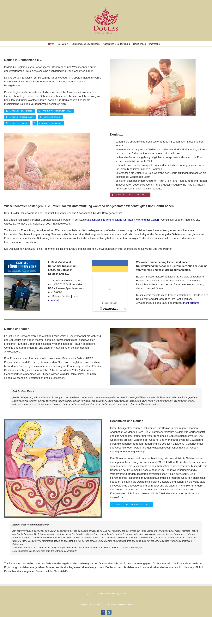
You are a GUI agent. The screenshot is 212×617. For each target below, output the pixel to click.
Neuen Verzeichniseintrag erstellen (112, 593)
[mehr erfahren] (191, 302)
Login (87, 593)
